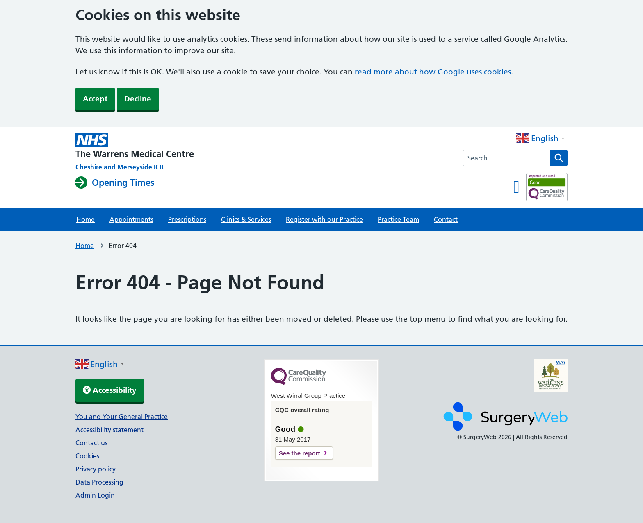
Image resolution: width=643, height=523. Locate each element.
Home (85, 219)
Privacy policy (95, 469)
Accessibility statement (109, 430)
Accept (95, 99)
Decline (137, 99)
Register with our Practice (324, 219)
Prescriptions (187, 219)
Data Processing (99, 482)
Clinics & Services (246, 219)
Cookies (87, 456)
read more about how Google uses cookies (433, 72)
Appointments (131, 219)
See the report (299, 453)
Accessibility (110, 390)
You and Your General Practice (121, 417)
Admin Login (95, 495)
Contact (446, 219)
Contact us (91, 443)
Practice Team (398, 219)
